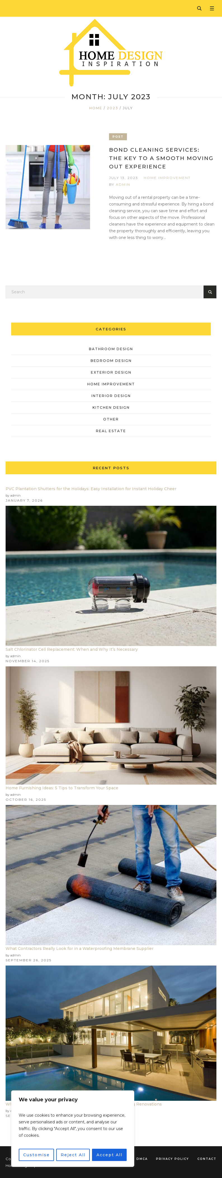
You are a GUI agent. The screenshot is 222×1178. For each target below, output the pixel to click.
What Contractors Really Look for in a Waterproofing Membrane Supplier (79, 948)
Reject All (73, 1154)
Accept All (109, 1154)
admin (123, 184)
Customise (36, 1154)
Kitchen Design (111, 407)
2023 (112, 108)
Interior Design (111, 396)
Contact (206, 1159)
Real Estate (111, 431)
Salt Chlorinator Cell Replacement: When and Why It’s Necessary (72, 649)
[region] (72, 1128)
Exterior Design (111, 372)
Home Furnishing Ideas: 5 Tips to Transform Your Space (62, 787)
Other (111, 419)
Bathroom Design (111, 349)
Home (95, 108)
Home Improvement (167, 178)
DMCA (142, 1159)
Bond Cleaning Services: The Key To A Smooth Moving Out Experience (161, 158)
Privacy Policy (172, 1159)
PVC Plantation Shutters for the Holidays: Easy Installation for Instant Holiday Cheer (91, 488)
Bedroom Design (111, 361)
